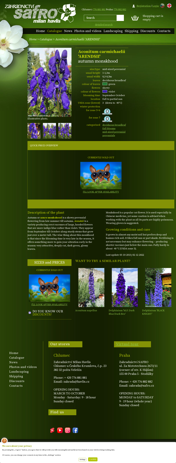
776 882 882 (120, 9)
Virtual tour (127, 344)
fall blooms (108, 128)
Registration (144, 6)
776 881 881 (99, 9)
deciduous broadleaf (114, 125)
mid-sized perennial (114, 132)
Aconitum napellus (86, 310)
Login (155, 6)
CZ (161, 5)
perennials (108, 135)
